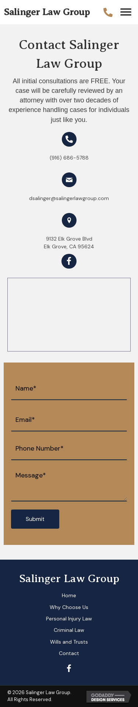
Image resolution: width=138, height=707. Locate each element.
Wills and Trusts (69, 641)
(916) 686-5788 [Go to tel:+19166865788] (69, 157)
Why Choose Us (69, 607)
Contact (69, 653)
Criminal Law (69, 630)
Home (69, 595)
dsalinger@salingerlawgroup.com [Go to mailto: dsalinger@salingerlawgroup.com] (69, 198)
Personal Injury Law (69, 618)
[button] (125, 12)
